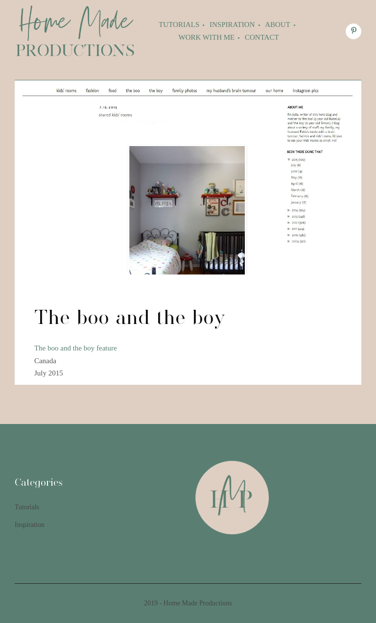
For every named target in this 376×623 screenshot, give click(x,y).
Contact (262, 37)
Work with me (207, 37)
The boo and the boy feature (75, 348)
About (277, 24)
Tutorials (179, 24)
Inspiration (232, 24)
